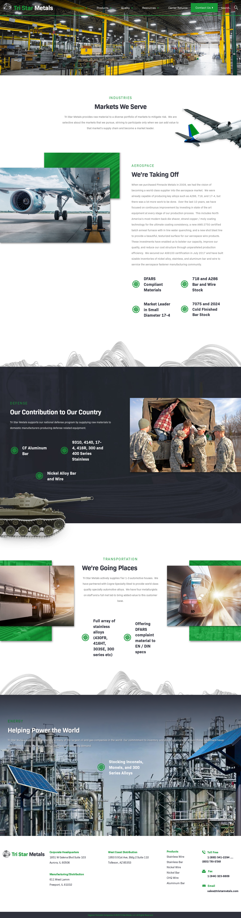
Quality (125, 8)
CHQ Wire (173, 877)
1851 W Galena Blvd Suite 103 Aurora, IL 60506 (68, 859)
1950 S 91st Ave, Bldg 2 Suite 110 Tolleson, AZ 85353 (128, 859)
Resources (149, 8)
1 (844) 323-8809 (218, 876)
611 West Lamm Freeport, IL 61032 (61, 881)
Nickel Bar (173, 872)
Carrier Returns (177, 8)
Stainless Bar (175, 862)
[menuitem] (80, 7)
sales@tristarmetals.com (222, 891)
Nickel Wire (174, 867)
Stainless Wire (175, 856)
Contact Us (203, 7)
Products (102, 8)
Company (78, 8)
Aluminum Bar (176, 883)
